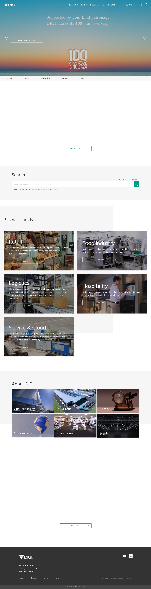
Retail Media (52, 190)
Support (21, 578)
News (57, 578)
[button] (6, 38)
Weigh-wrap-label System (38, 190)
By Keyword (135, 179)
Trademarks (129, 578)
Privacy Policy (104, 578)
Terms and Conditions (116, 578)
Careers (45, 578)
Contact (34, 578)
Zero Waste (24, 190)
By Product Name (119, 179)
